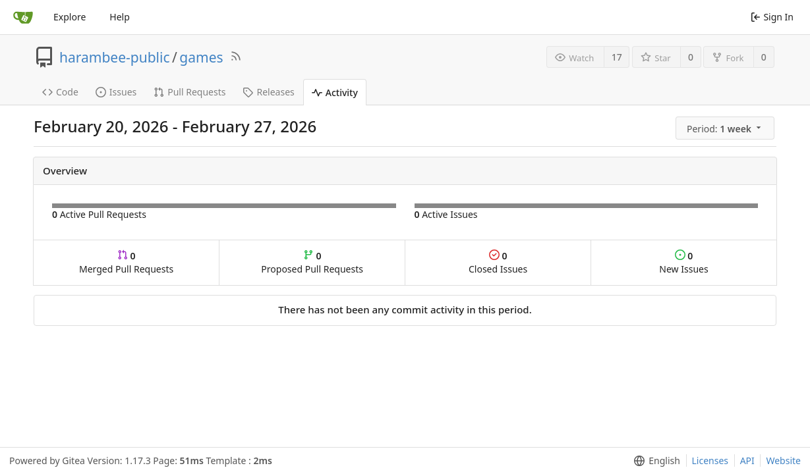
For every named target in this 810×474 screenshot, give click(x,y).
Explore (69, 17)
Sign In (772, 17)
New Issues (683, 262)
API (747, 460)
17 (617, 57)
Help (119, 17)
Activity (335, 92)
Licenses (710, 460)
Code (60, 92)
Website (783, 460)
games (201, 57)
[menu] (726, 128)
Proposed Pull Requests (312, 262)
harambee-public (114, 57)
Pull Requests (189, 92)
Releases (268, 92)
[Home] (23, 17)
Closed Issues (498, 262)
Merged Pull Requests (126, 262)
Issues (116, 92)
